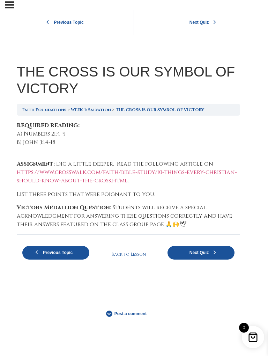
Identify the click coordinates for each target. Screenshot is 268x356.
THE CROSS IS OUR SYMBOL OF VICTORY (160, 109)
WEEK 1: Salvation (91, 109)
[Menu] (9, 4)
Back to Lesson (128, 254)
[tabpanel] (128, 174)
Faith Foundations (44, 109)
